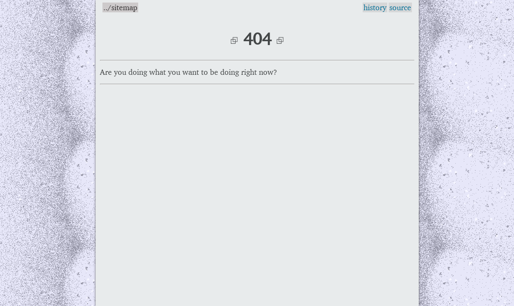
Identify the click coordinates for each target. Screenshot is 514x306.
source (400, 7)
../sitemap (120, 7)
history (374, 7)
